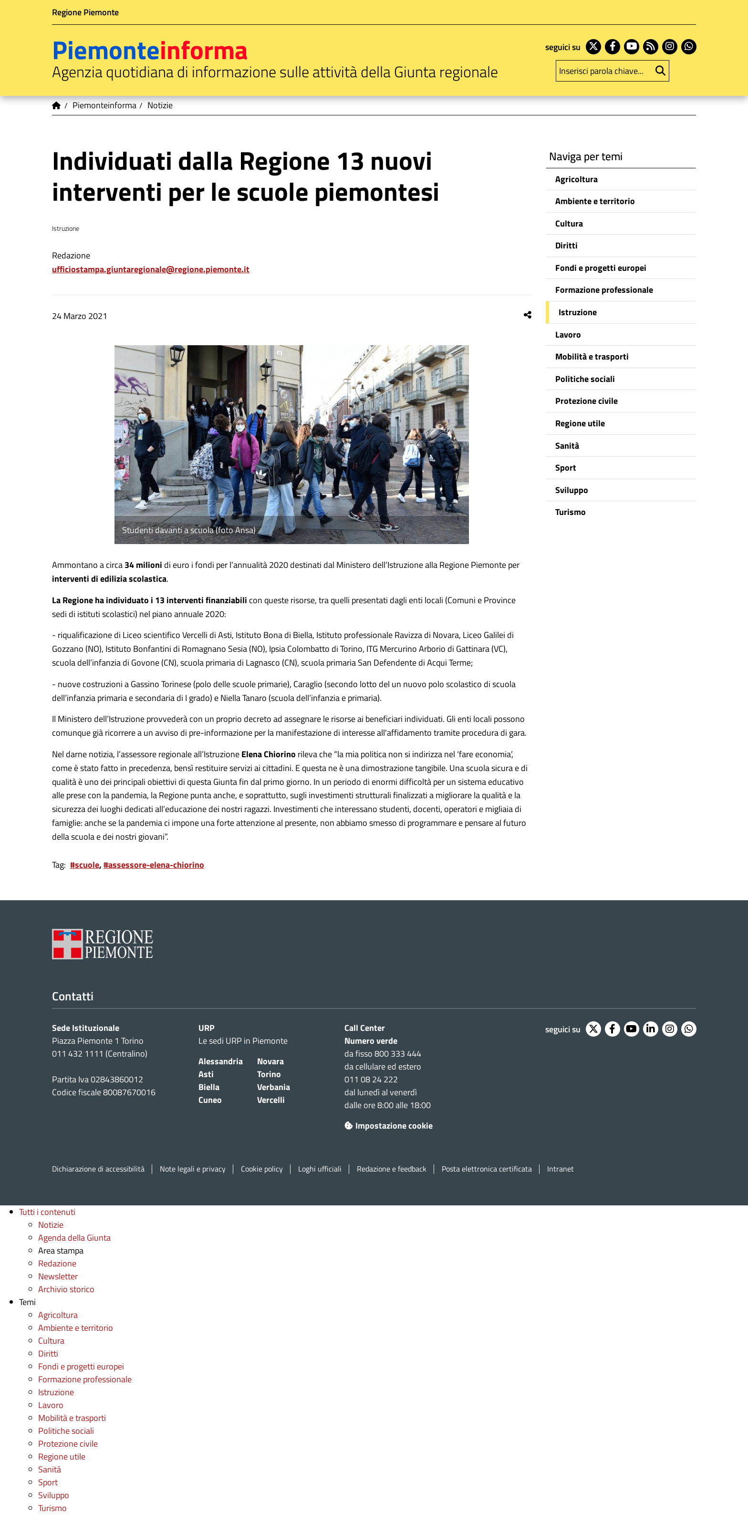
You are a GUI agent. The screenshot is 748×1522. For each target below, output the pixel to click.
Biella (208, 1086)
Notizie (50, 1224)
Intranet (560, 1168)
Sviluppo (571, 489)
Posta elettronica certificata (487, 1168)
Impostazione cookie (388, 1125)
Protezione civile (586, 400)
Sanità (567, 445)
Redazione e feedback (391, 1168)
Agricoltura (576, 179)
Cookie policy (262, 1168)
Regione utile (580, 423)
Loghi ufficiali (320, 1168)
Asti (206, 1074)
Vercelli (271, 1099)
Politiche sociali (585, 378)
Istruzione (578, 312)
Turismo (570, 511)
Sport (565, 467)
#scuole (84, 864)
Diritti (566, 245)
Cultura (569, 223)
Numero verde (370, 1040)
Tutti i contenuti (47, 1211)
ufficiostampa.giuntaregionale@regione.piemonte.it (150, 269)
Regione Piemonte (85, 12)
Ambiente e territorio (595, 201)
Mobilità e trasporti (592, 356)
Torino (269, 1074)
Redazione (57, 1263)
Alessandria (220, 1061)
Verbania (273, 1086)
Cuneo (210, 1099)
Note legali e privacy (193, 1168)
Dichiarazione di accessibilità (98, 1168)
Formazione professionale (604, 289)
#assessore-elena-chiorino (154, 864)
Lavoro (568, 334)
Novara (270, 1061)
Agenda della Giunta (74, 1237)
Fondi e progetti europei (600, 267)
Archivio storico (66, 1289)
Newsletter (58, 1276)
